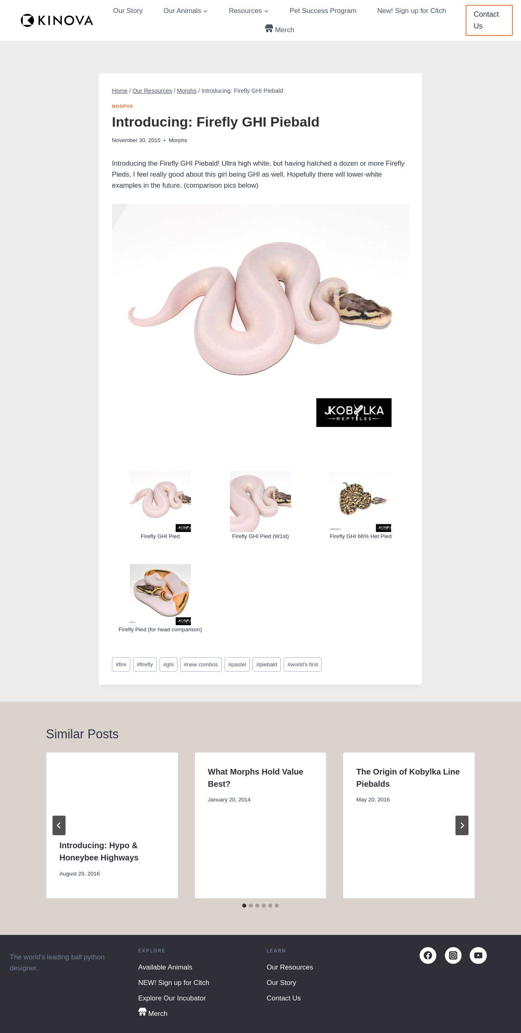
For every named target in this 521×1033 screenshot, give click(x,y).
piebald (266, 664)
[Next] (461, 825)
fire (121, 664)
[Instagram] (453, 955)
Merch (279, 29)
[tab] (244, 906)
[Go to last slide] (59, 825)
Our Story (128, 11)
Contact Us (486, 20)
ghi (168, 664)
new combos (201, 664)
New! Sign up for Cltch (411, 11)
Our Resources (290, 967)
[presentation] (112, 789)
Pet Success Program (322, 11)
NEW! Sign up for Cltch (174, 983)
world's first (302, 664)
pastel (237, 664)
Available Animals (165, 967)
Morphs (122, 106)
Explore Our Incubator (172, 998)
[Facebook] (428, 955)
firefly (145, 664)
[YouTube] (478, 955)
